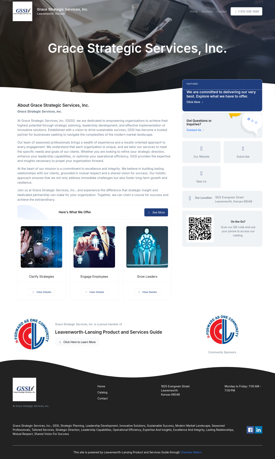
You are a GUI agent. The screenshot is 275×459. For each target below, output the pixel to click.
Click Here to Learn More (77, 342)
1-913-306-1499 (246, 11)
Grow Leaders (147, 276)
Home (194, 11)
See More (156, 212)
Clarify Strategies (41, 276)
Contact (222, 11)
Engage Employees (94, 276)
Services (207, 11)
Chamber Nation (191, 452)
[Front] (23, 11)
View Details (41, 292)
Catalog (102, 392)
